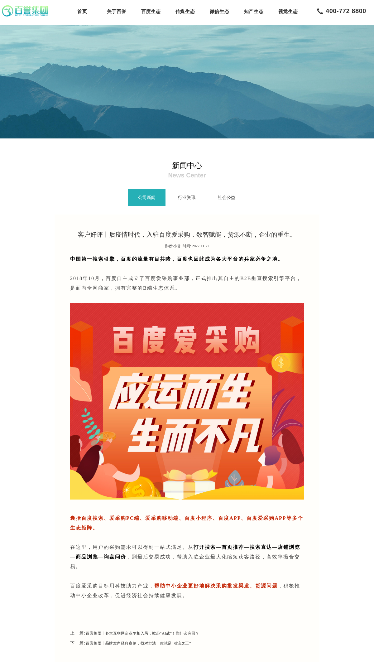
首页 (82, 11)
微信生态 (219, 11)
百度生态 (151, 11)
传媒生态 (185, 11)
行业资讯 (186, 197)
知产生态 (253, 11)
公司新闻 (147, 197)
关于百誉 (116, 11)
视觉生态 (288, 11)
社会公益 (226, 197)
